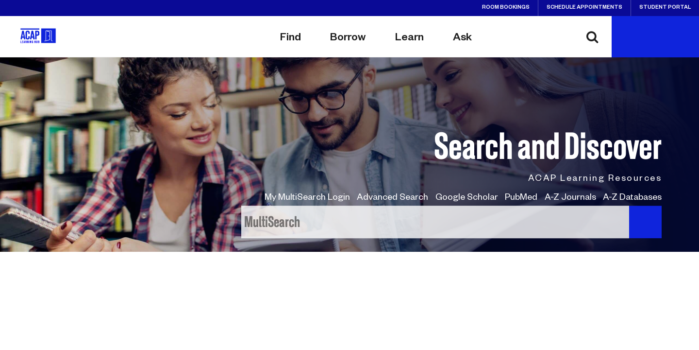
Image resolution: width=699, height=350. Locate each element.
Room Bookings (506, 8)
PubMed (521, 198)
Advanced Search (392, 198)
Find (290, 39)
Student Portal (665, 8)
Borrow (348, 39)
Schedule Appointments (584, 8)
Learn (409, 39)
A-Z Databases (632, 198)
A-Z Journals (570, 198)
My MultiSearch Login (307, 198)
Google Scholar (466, 198)
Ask (462, 39)
